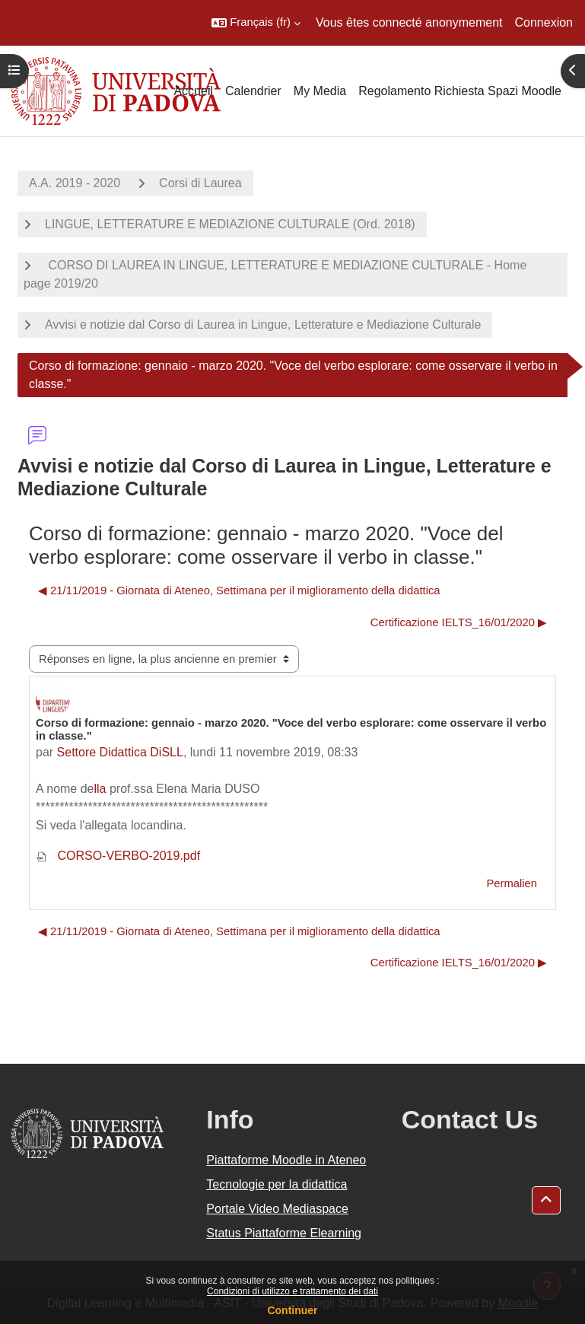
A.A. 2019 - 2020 (74, 183)
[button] (256, 23)
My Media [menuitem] (320, 90)
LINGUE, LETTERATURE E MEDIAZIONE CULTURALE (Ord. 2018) (230, 224)
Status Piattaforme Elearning (283, 1233)
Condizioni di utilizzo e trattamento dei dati (292, 1291)
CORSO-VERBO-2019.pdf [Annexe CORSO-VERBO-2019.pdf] (118, 855)
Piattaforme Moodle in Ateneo (286, 1160)
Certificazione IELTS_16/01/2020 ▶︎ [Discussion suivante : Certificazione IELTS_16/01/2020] (458, 622)
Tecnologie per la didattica (276, 1184)
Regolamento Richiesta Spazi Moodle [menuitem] (459, 90)
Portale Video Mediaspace (277, 1208)
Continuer (292, 1310)
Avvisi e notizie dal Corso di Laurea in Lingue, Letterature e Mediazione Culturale (263, 324)
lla (100, 788)
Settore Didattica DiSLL (120, 752)
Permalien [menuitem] (511, 883)
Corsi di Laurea (200, 183)
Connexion (544, 22)
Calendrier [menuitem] (253, 90)
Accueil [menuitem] (193, 90)
